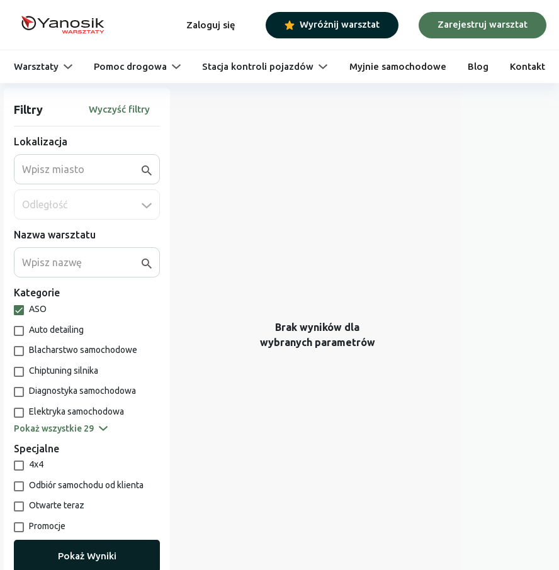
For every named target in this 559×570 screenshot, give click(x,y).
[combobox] (82, 169)
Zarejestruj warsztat (483, 24)
